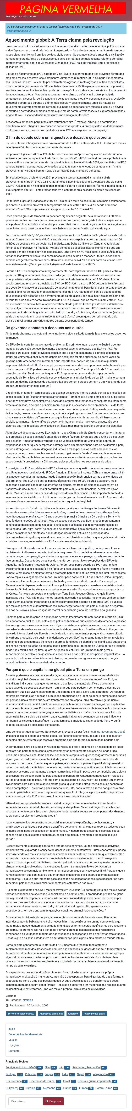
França (67, 1088)
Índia (65, 1074)
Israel (66, 1081)
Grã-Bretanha (14, 1081)
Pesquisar (53, 1101)
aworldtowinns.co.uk (19, 31)
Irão (61, 1067)
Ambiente (73, 1013)
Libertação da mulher (42, 1081)
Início (11, 1029)
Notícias (28, 1000)
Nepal (80, 1074)
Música (12, 1040)
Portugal (11, 1074)
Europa (83, 1088)
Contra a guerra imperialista (95, 1081)
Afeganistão (100, 1074)
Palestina (30, 1074)
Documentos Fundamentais (25, 1034)
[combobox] (25, 1101)
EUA (47, 1067)
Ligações (13, 1045)
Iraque (49, 1074)
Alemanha (49, 1088)
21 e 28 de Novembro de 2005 (105, 731)
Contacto (14, 1051)
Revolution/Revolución (86, 1067)
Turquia (30, 1088)
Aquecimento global (94, 1013)
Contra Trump (104, 1088)
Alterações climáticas (51, 1013)
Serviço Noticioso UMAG (21, 1013)
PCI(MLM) (12, 1088)
